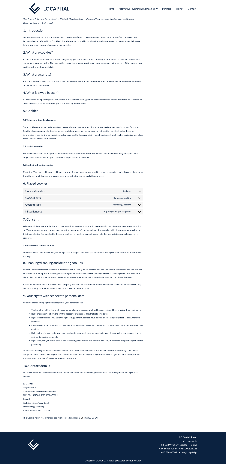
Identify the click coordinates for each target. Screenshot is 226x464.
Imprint (179, 8)
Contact (192, 8)
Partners (166, 8)
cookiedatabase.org (71, 417)
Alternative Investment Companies (138, 8)
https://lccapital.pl (43, 37)
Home (111, 8)
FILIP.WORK (135, 460)
